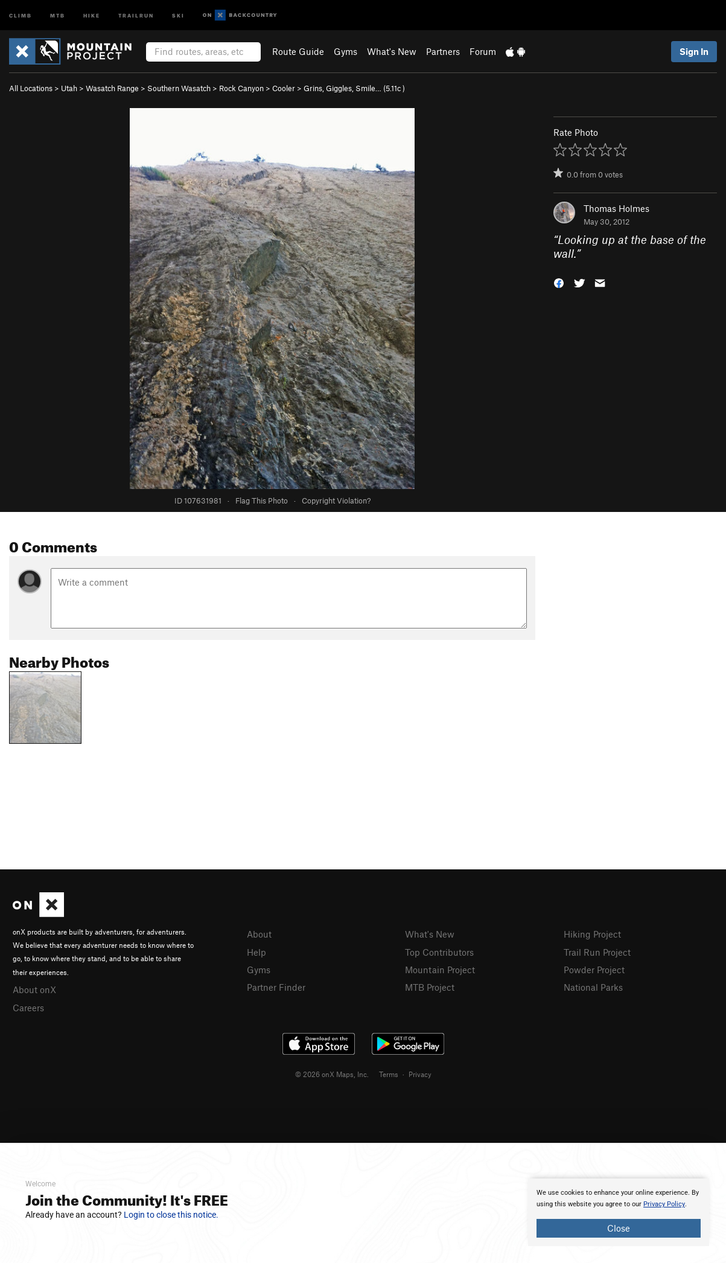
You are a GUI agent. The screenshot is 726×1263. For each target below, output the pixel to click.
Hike (91, 15)
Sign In (694, 51)
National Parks (593, 987)
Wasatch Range (112, 88)
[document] (619, 1212)
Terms (388, 1074)
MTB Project (429, 987)
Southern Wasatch (179, 88)
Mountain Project (440, 969)
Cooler (283, 88)
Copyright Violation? (336, 500)
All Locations (31, 88)
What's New (391, 51)
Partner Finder (276, 987)
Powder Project (594, 969)
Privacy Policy (664, 1204)
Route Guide (298, 51)
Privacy (420, 1074)
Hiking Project (592, 934)
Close (618, 1228)
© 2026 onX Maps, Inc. (332, 1074)
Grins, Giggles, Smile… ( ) (354, 88)
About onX (34, 989)
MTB (57, 15)
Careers (28, 1007)
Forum (483, 51)
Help (256, 952)
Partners (443, 51)
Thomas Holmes (616, 208)
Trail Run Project (597, 952)
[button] (558, 282)
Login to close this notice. (171, 1215)
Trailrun (136, 15)
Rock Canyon (241, 88)
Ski (178, 15)
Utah (69, 88)
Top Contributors (439, 952)
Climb (20, 15)
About (259, 934)
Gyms (345, 51)
